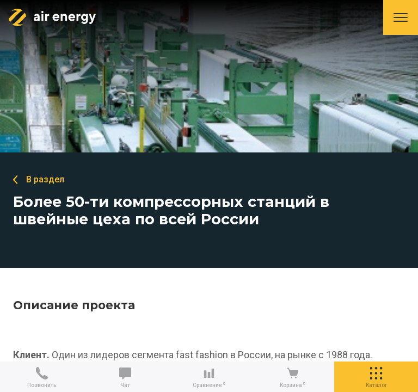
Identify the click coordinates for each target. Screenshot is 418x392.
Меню (400, 17)
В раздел (45, 179)
